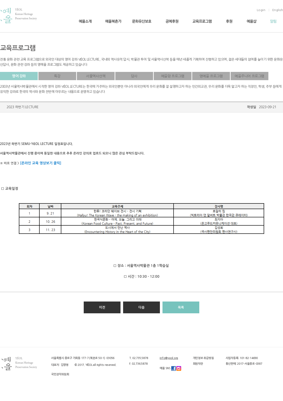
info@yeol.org (169, 358)
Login (261, 10)
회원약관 (198, 363)
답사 (134, 76)
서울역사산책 (95, 76)
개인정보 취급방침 (203, 358)
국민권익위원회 (60, 374)
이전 (102, 307)
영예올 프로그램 (211, 76)
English (277, 10)
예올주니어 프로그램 (249, 76)
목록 (181, 307)
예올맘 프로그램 (172, 76)
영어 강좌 (19, 76)
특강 (57, 76)
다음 (141, 307)
